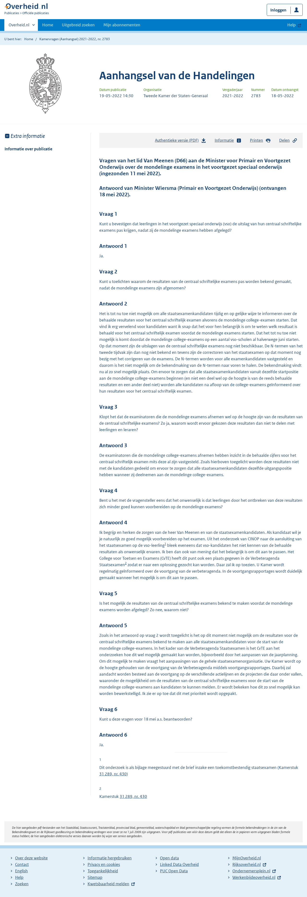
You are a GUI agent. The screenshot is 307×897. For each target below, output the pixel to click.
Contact (22, 864)
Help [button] (291, 25)
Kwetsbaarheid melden (108, 883)
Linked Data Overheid (179, 864)
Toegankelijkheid (103, 871)
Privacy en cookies (104, 864)
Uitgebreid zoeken (78, 25)
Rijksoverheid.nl (246, 864)
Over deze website (31, 858)
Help (19, 877)
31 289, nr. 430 (113, 774)
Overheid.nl (19, 26)
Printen (260, 140)
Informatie (228, 140)
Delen (288, 140)
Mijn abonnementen (121, 25)
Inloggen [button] (278, 10)
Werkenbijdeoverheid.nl (253, 877)
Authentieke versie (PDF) (180, 141)
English (21, 871)
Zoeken (22, 883)
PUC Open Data (174, 871)
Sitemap (95, 877)
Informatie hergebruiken (110, 858)
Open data (169, 858)
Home (47, 25)
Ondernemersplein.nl (251, 871)
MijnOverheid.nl (246, 858)
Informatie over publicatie (28, 149)
